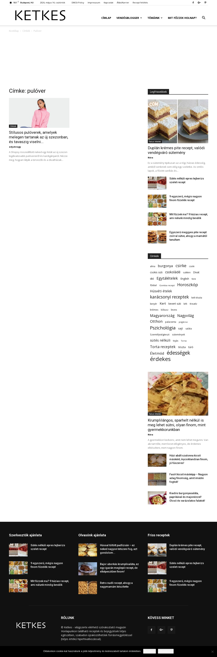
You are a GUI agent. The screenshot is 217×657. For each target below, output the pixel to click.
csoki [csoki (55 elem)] (191, 266)
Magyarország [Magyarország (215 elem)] (162, 315)
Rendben (149, 651)
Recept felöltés (140, 2)
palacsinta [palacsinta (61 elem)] (170, 321)
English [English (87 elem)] (184, 278)
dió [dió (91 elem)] (152, 278)
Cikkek (13, 126)
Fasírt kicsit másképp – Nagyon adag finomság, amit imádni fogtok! (188, 478)
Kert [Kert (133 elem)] (163, 303)
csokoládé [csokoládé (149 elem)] (172, 272)
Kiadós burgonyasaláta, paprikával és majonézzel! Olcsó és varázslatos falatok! (187, 497)
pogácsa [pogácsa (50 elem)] (183, 321)
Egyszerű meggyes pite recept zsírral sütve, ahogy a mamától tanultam (188, 236)
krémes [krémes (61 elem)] (154, 309)
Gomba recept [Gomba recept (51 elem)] (167, 285)
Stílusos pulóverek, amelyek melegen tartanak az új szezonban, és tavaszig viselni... (38, 137)
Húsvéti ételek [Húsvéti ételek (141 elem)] (161, 291)
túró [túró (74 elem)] (190, 347)
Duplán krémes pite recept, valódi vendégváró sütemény (176, 150)
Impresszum (94, 2)
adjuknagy (15, 146)
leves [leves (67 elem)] (174, 309)
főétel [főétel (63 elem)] (153, 285)
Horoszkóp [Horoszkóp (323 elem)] (187, 285)
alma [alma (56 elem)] (152, 266)
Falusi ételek (155, 141)
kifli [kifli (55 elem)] (185, 303)
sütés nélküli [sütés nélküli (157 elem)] (160, 340)
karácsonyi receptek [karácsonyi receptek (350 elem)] (169, 297)
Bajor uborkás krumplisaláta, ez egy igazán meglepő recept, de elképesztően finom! (119, 568)
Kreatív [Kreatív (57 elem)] (193, 303)
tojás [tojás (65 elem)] (175, 340)
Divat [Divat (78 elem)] (196, 272)
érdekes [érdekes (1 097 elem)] (160, 359)
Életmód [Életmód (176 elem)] (157, 353)
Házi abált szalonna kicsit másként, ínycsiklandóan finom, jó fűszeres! (188, 459)
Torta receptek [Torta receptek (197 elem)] (163, 347)
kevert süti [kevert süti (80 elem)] (174, 303)
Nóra (150, 157)
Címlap (106, 18)
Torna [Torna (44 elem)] (184, 341)
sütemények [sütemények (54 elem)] (178, 334)
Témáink (155, 18)
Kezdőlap (14, 30)
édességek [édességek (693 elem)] (178, 353)
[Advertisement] (108, 61)
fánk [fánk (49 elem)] (194, 278)
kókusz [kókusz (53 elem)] (164, 309)
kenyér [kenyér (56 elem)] (153, 303)
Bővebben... (165, 651)
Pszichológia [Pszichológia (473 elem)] (163, 328)
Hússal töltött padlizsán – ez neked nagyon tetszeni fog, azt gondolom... (118, 549)
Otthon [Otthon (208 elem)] (156, 321)
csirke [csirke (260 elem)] (181, 266)
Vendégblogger (129, 18)
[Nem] (212, 651)
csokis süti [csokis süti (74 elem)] (156, 272)
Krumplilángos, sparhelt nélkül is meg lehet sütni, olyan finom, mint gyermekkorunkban (177, 425)
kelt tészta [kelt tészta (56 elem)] (196, 297)
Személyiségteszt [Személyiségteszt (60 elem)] (159, 334)
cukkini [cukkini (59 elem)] (187, 272)
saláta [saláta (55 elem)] (188, 328)
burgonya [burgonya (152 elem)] (165, 266)
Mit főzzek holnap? (182, 18)
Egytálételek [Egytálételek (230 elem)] (167, 278)
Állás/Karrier (123, 2)
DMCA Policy (78, 2)
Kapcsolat (108, 2)
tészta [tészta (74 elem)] (182, 347)
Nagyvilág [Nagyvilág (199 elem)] (185, 315)
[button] (203, 18)
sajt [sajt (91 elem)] (180, 328)
